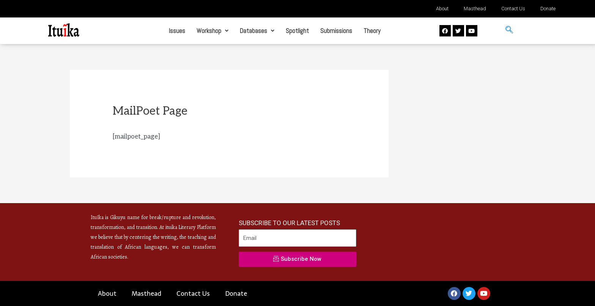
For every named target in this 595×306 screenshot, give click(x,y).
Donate (548, 8)
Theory (372, 31)
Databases (257, 31)
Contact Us (513, 8)
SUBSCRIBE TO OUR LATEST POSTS (289, 223)
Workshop (212, 31)
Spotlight (297, 31)
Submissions (336, 31)
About (442, 8)
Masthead (475, 8)
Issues (177, 31)
